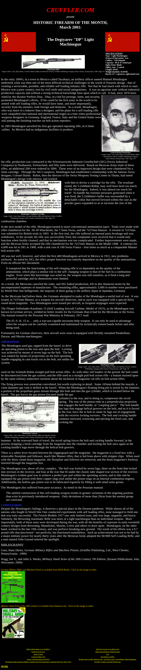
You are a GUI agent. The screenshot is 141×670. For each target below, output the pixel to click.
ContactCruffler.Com (38, 657)
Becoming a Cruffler (107, 657)
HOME (4, 666)
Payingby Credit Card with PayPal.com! (107, 662)
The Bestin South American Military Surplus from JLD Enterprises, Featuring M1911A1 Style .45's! (38, 662)
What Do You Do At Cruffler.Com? (107, 649)
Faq (107, 654)
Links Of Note (38, 654)
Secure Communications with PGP (38, 659)
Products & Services (38, 652)
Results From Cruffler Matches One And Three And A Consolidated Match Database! (107, 659)
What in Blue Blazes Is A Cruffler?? (38, 649)
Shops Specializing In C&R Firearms (107, 652)
